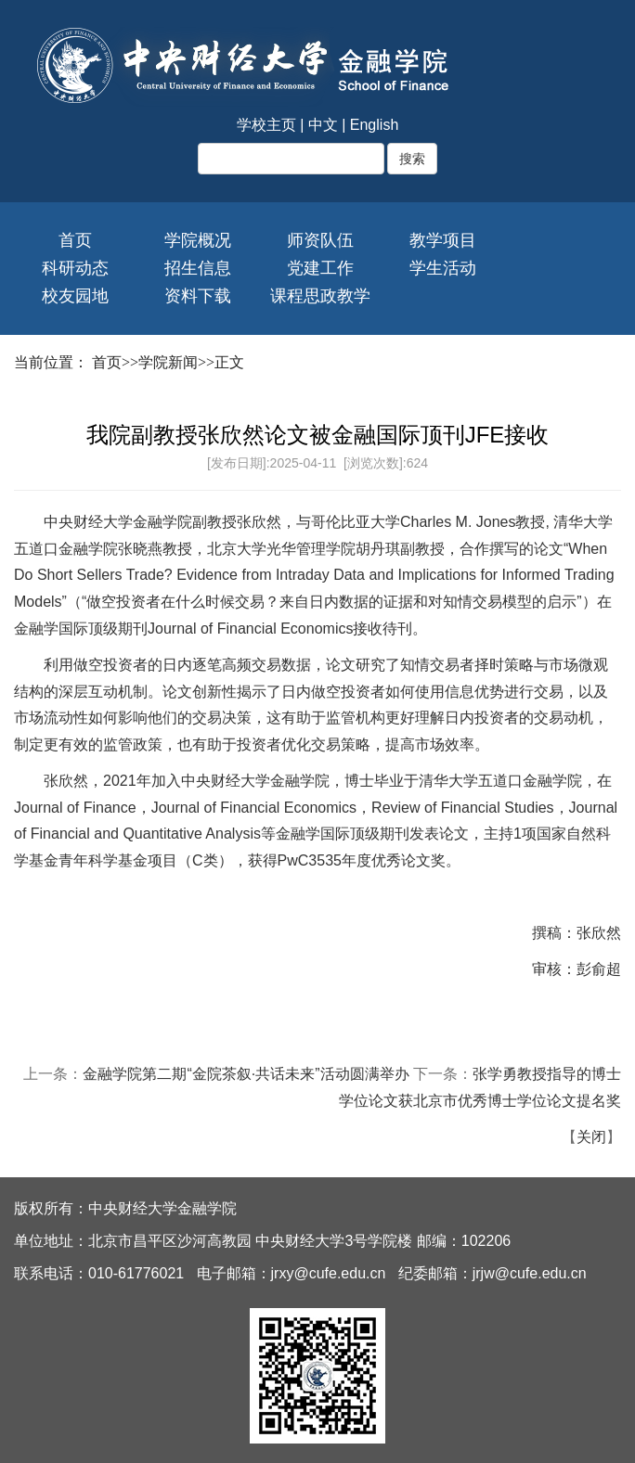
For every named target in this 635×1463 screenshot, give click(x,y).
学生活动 (442, 268)
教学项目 (442, 240)
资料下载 (197, 296)
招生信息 (197, 268)
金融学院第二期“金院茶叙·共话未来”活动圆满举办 (245, 1074)
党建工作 (320, 268)
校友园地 (75, 296)
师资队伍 (320, 240)
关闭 (591, 1137)
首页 (75, 240)
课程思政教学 (320, 296)
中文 (323, 125)
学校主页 (266, 125)
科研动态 (75, 268)
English (374, 125)
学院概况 (197, 240)
